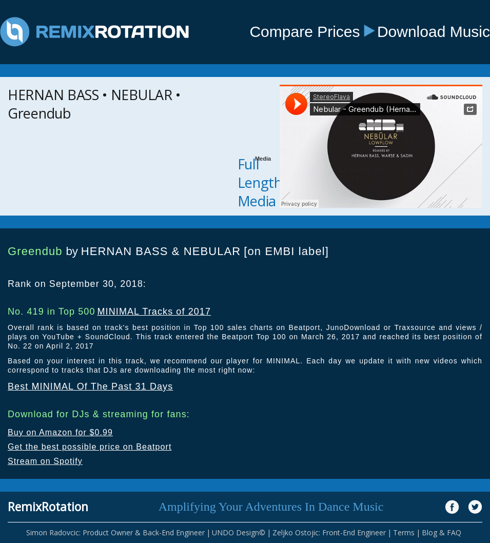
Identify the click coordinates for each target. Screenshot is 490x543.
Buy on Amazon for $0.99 (60, 432)
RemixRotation (48, 506)
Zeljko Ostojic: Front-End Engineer (329, 532)
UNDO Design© (238, 532)
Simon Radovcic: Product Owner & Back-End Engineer (115, 532)
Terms (404, 532)
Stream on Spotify (45, 461)
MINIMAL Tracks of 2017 (154, 311)
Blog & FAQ (441, 532)
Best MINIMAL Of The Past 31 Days (90, 386)
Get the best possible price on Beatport (90, 446)
